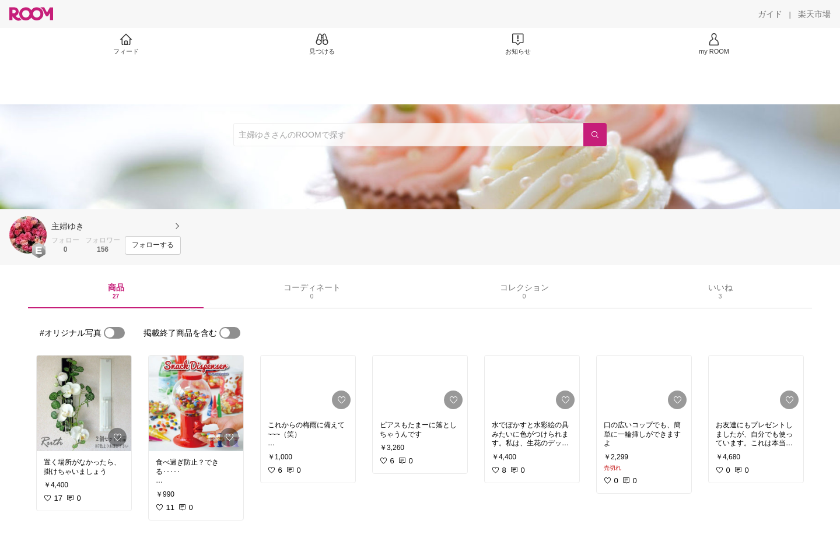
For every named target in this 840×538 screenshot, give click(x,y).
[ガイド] (770, 14)
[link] (84, 403)
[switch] (114, 333)
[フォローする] (153, 245)
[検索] (595, 134)
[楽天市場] (814, 14)
